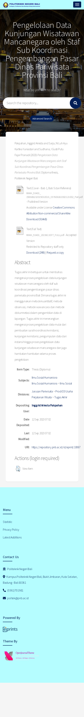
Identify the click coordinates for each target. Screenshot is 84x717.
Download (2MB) (35, 252)
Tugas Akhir (60, 397)
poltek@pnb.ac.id (16, 598)
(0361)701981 (13, 590)
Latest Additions (12, 537)
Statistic (7, 522)
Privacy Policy (11, 529)
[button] (18, 469)
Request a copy (55, 252)
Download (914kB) (36, 219)
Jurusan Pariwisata (42, 391)
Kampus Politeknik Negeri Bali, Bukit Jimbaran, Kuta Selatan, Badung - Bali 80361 (40, 579)
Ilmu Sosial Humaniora (44, 377)
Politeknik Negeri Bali (17, 569)
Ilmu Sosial (66, 383)
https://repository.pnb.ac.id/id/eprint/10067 (56, 447)
